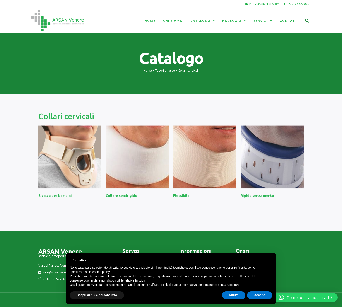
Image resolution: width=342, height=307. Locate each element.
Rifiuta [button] (234, 295)
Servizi (262, 20)
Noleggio (234, 20)
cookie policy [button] (101, 272)
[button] (307, 20)
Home (150, 20)
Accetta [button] (259, 295)
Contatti (289, 20)
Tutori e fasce (165, 70)
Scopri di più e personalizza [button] (97, 295)
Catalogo (202, 20)
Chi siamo (173, 20)
